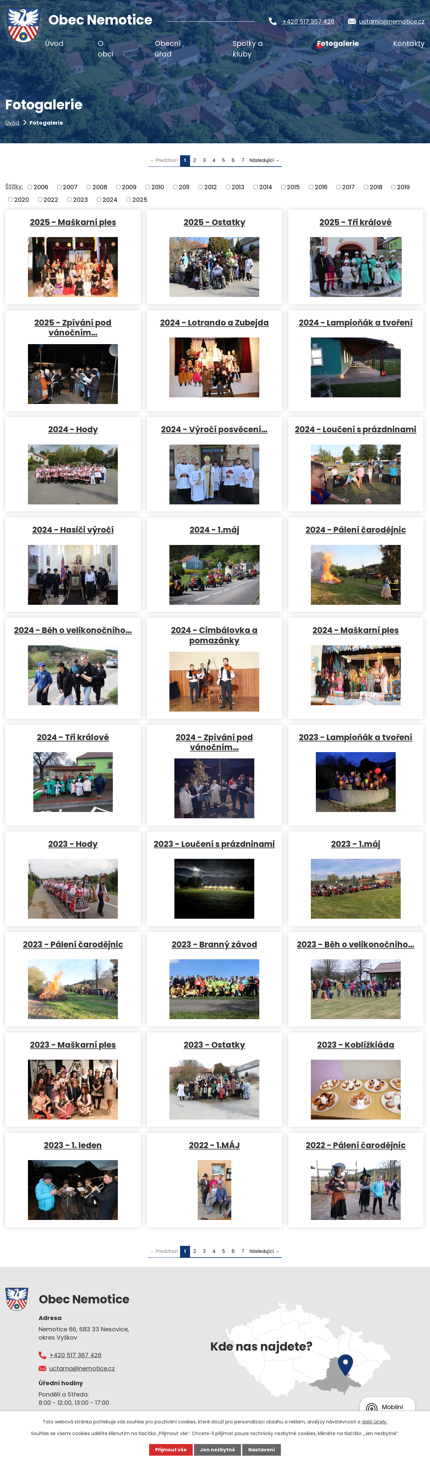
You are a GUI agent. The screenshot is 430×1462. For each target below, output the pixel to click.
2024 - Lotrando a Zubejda (214, 322)
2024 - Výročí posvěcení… (214, 429)
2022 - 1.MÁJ (214, 1144)
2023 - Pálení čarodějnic (73, 944)
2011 (184, 187)
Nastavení (261, 1449)
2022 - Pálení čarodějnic (356, 1144)
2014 (265, 187)
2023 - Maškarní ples (73, 1044)
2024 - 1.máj (214, 529)
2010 (157, 187)
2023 (80, 199)
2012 (210, 187)
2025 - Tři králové (356, 221)
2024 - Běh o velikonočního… (73, 629)
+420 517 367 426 (308, 21)
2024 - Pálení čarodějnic (356, 529)
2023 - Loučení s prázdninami (214, 843)
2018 (376, 187)
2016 (321, 187)
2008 (100, 187)
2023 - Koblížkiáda (355, 1044)
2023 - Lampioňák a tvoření (355, 736)
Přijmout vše (171, 1449)
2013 (238, 187)
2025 (139, 199)
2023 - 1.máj (355, 843)
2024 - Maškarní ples (356, 629)
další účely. (374, 1421)
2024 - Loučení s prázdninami (355, 429)
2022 (51, 199)
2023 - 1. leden (73, 1144)
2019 (403, 187)
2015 (293, 187)
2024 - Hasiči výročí (73, 529)
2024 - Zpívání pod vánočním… (214, 742)
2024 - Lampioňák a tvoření (356, 322)
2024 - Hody (73, 429)
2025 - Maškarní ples (73, 221)
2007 (70, 187)
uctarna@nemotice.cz (392, 21)
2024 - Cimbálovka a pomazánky (214, 635)
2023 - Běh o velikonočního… (355, 944)
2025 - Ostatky (214, 221)
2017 (348, 187)
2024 (110, 199)
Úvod (12, 123)
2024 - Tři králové (73, 736)
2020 (21, 199)
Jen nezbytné (217, 1449)
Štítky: (14, 186)
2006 (41, 187)
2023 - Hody (73, 843)
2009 (129, 187)
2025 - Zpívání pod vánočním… (72, 327)
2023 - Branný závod (214, 944)
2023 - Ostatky (214, 1044)
